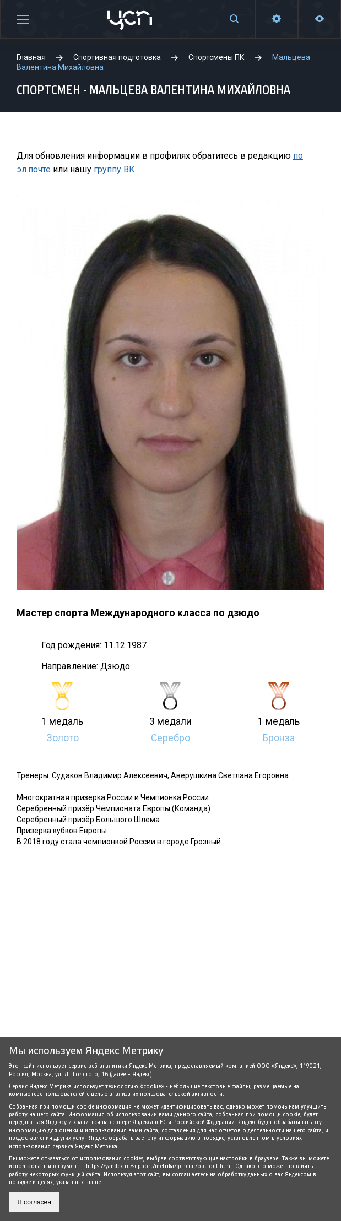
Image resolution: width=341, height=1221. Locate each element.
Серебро (170, 738)
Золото (62, 738)
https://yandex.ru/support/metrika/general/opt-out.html (159, 1166)
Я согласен (34, 1202)
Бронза (278, 738)
